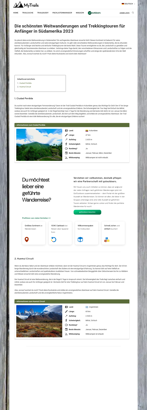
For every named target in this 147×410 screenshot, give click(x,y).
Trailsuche (27, 13)
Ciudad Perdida (25, 83)
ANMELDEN (124, 13)
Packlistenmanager (62, 13)
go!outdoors (94, 13)
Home (15, 13)
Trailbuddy (43, 13)
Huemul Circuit (25, 87)
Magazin (80, 13)
